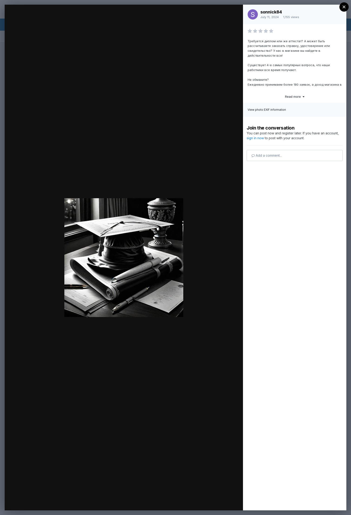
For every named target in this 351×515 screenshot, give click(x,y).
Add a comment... (267, 155)
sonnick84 (271, 12)
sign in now (255, 138)
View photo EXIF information (267, 109)
